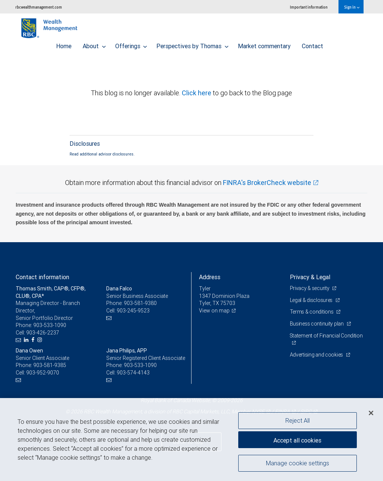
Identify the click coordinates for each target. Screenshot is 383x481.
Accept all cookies (297, 440)
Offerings (131, 44)
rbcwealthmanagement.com (38, 6)
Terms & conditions (312, 311)
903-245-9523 (133, 310)
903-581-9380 (140, 303)
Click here (197, 93)
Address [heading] (209, 277)
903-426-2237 (42, 332)
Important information (309, 6)
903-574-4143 (133, 372)
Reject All (297, 420)
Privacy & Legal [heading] (310, 277)
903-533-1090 (49, 325)
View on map (214, 310)
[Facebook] (33, 339)
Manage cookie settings (297, 463)
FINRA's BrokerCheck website (267, 182)
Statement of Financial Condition (326, 335)
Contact (312, 44)
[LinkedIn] (27, 339)
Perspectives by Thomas (192, 44)
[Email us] (19, 339)
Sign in (351, 6)
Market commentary (264, 44)
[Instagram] (40, 339)
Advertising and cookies (317, 354)
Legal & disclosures (312, 300)
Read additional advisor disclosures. (102, 154)
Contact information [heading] (42, 277)
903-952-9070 (42, 372)
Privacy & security (310, 288)
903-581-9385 (49, 365)
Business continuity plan (317, 323)
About (94, 44)
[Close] (371, 413)
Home (63, 44)
